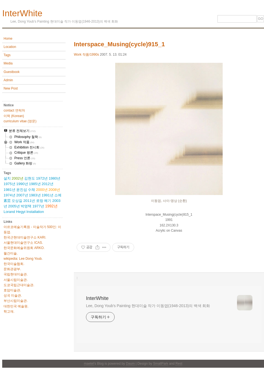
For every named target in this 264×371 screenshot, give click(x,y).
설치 (7, 178)
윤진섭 (21, 190)
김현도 (29, 178)
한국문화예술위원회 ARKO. (24, 248)
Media (8, 63)
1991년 (47, 195)
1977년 (38, 206)
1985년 (35, 184)
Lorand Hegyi (14, 212)
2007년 (22, 195)
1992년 (51, 206)
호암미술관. (12, 290)
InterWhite (22, 13)
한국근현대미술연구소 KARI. (25, 237)
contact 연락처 (14, 110)
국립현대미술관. (16, 274)
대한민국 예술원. (16, 306)
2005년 (14, 206)
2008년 (54, 190)
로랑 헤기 (44, 201)
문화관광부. (12, 269)
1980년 (55, 178)
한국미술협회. (14, 264)
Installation (35, 212)
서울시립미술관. (16, 280)
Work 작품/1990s (86, 54)
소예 (57, 195)
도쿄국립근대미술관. (19, 285)
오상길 (17, 201)
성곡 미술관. (13, 295)
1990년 (22, 184)
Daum (130, 363)
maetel (89, 363)
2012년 (47, 184)
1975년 (9, 184)
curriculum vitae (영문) (20, 121)
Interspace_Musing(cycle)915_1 (119, 44)
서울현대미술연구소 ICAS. (23, 243)
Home (8, 38)
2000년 (42, 190)
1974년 (9, 195)
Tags (7, 55)
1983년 (35, 195)
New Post (11, 88)
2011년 (29, 201)
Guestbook (12, 72)
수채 (31, 190)
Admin (8, 80)
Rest (179, 363)
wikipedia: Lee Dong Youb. (23, 259)
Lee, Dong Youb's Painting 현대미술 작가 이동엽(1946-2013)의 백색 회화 (148, 306)
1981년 (9, 190)
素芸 (7, 201)
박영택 (26, 206)
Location (10, 47)
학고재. (9, 311)
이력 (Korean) (14, 116)
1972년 (42, 178)
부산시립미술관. (16, 301)
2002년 (17, 178)
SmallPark (160, 363)
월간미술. (11, 253)
